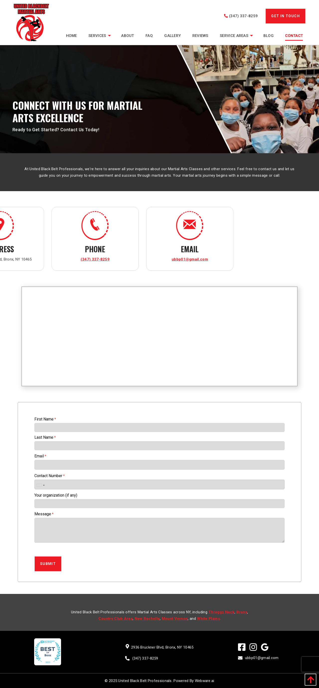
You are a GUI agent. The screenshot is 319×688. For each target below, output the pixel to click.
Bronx (241, 618)
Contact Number (49, 475)
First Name (45, 419)
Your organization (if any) (55, 495)
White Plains (208, 624)
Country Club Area (115, 624)
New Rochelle (147, 624)
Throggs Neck (221, 618)
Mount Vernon (175, 624)
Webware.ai (204, 681)
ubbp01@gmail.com (59, 259)
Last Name (45, 437)
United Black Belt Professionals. (145, 681)
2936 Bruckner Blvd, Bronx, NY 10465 (162, 647)
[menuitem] (71, 35)
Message (44, 514)
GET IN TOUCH (285, 16)
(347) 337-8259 (241, 16)
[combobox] (40, 485)
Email (40, 456)
